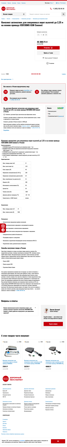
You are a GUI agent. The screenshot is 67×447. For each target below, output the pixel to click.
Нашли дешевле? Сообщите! (50, 58)
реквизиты (60, 116)
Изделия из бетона (49, 409)
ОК (58, 441)
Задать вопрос (53, 324)
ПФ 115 (4, 397)
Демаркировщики (27, 411)
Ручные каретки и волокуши (30, 407)
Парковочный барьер (28, 393)
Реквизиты (5, 431)
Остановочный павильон (29, 397)
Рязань (52, 3)
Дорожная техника (28, 401)
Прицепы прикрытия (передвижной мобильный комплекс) (31, 404)
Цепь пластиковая (49, 397)
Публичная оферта (7, 429)
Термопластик (6, 393)
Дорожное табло (27, 391)
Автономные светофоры (8, 409)
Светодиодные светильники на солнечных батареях (12, 404)
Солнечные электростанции (9, 411)
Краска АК (5, 391)
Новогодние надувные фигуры (52, 405)
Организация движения (50, 388)
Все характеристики (7, 79)
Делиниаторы (48, 391)
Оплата (18, 3)
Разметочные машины (28, 409)
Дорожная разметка (7, 388)
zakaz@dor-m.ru (28, 90)
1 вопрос (64, 74)
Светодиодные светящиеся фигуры (53, 403)
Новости (9, 3)
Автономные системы (7, 401)
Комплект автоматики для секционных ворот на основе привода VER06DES (10, 361)
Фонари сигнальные (50, 395)
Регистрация (63, 3)
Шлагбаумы (48, 393)
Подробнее (6, 130)
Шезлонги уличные (50, 407)
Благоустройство (49, 401)
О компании (3, 3)
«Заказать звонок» (26, 126)
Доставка (14, 3)
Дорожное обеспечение (29, 388)
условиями (22, 440)
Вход (57, 3)
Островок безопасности (29, 395)
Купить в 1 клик (48, 53)
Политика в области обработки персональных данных (12, 434)
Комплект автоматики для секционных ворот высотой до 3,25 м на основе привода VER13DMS (33, 361)
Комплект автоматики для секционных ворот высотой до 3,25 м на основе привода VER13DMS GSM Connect (55, 362)
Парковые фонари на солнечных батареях (12, 407)
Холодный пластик (7, 395)
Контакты (24, 3)
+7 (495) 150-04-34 (58, 9)
